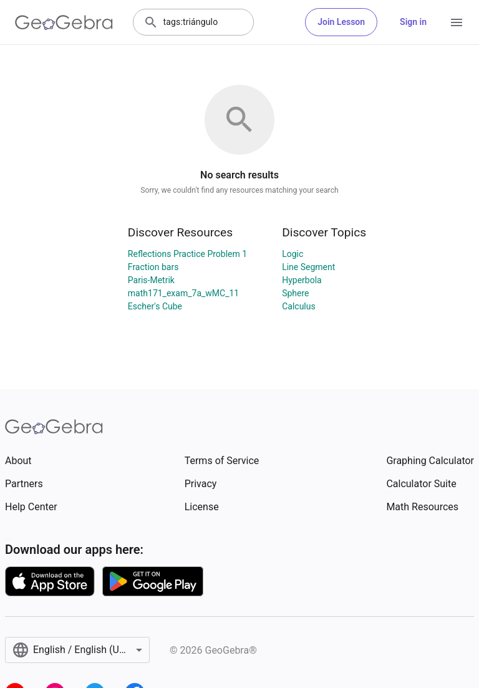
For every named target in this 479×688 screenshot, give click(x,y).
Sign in (413, 22)
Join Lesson (341, 22)
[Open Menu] (456, 22)
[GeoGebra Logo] (64, 22)
